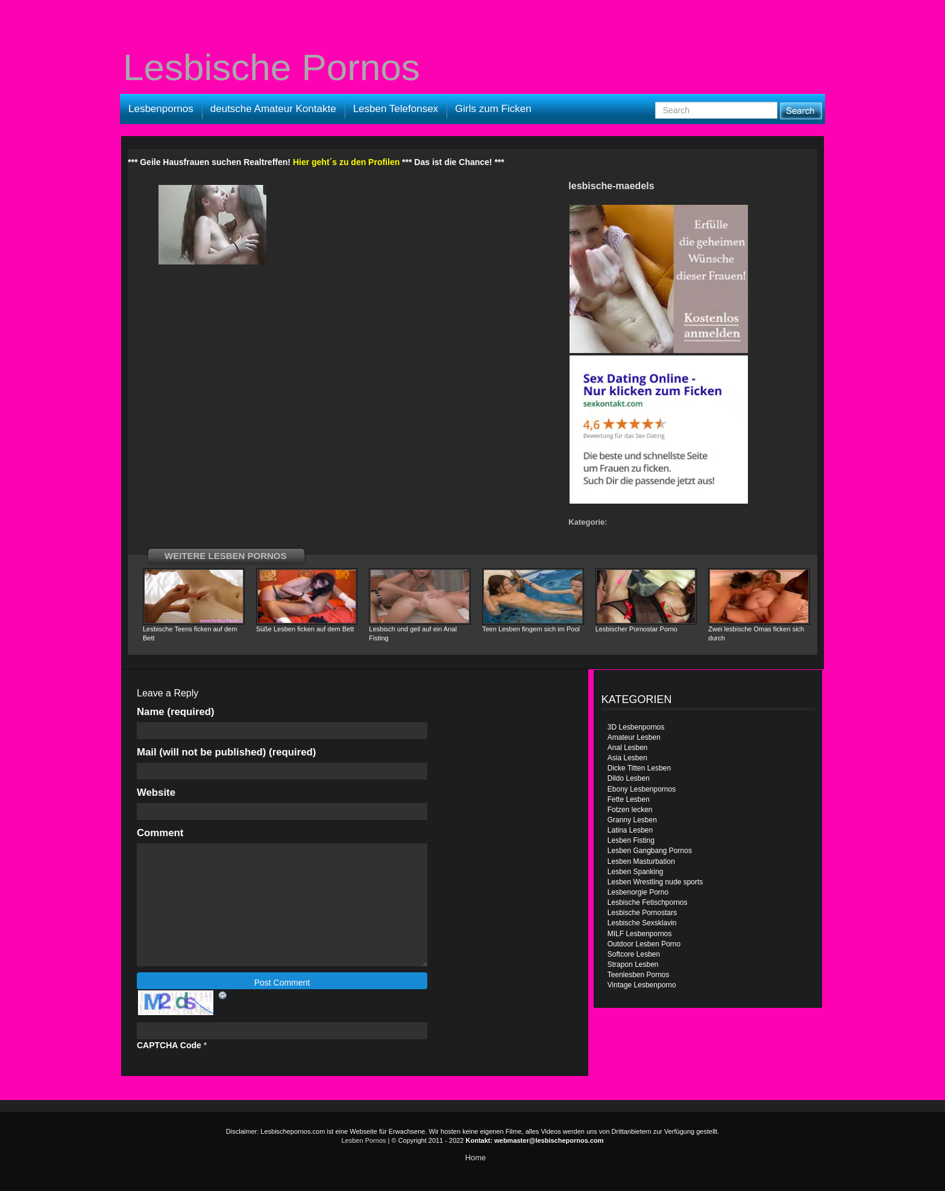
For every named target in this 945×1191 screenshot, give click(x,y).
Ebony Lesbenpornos (642, 789)
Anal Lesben (628, 747)
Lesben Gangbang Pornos (650, 850)
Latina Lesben (630, 830)
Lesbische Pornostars (642, 912)
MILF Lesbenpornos (640, 934)
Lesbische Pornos (271, 67)
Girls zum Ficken (493, 108)
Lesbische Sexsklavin (642, 923)
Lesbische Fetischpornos (648, 902)
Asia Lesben (627, 758)
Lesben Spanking (636, 871)
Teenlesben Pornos (639, 975)
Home (475, 1157)
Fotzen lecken (630, 809)
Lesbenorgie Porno (638, 892)
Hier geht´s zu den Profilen (346, 162)
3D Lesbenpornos (636, 727)
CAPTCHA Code (169, 1045)
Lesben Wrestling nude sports (655, 882)
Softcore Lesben (634, 954)
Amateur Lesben (634, 737)
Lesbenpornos (160, 108)
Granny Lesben (632, 820)
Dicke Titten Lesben (639, 768)
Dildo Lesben (629, 778)
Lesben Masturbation (641, 861)
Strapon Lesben (633, 964)
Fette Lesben (629, 799)
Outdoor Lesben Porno (644, 944)
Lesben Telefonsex (395, 108)
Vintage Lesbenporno (642, 985)
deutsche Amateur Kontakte (273, 108)
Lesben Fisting (631, 840)
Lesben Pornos (364, 1140)
